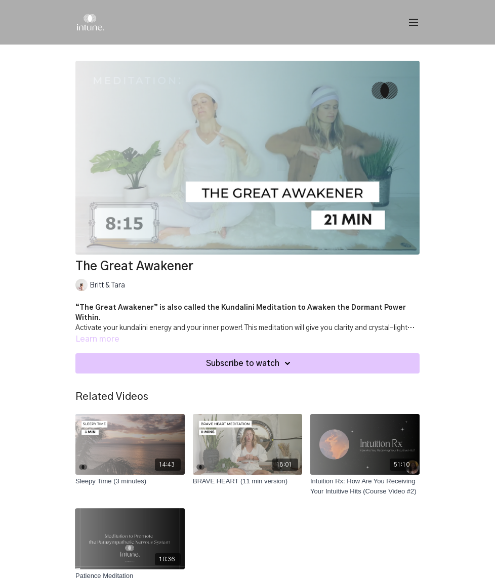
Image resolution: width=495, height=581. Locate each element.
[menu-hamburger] (413, 22)
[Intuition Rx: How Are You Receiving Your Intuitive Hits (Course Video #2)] (365, 486)
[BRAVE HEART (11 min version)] (247, 481)
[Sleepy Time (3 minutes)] (130, 481)
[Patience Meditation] (130, 576)
